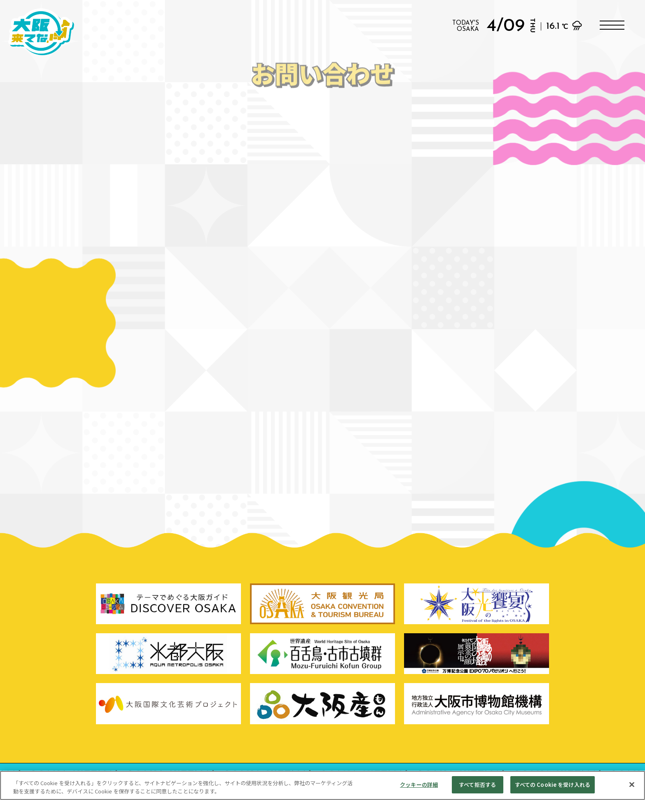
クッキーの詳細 (419, 784)
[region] (322, 785)
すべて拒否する (477, 784)
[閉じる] (632, 784)
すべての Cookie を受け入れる (552, 784)
